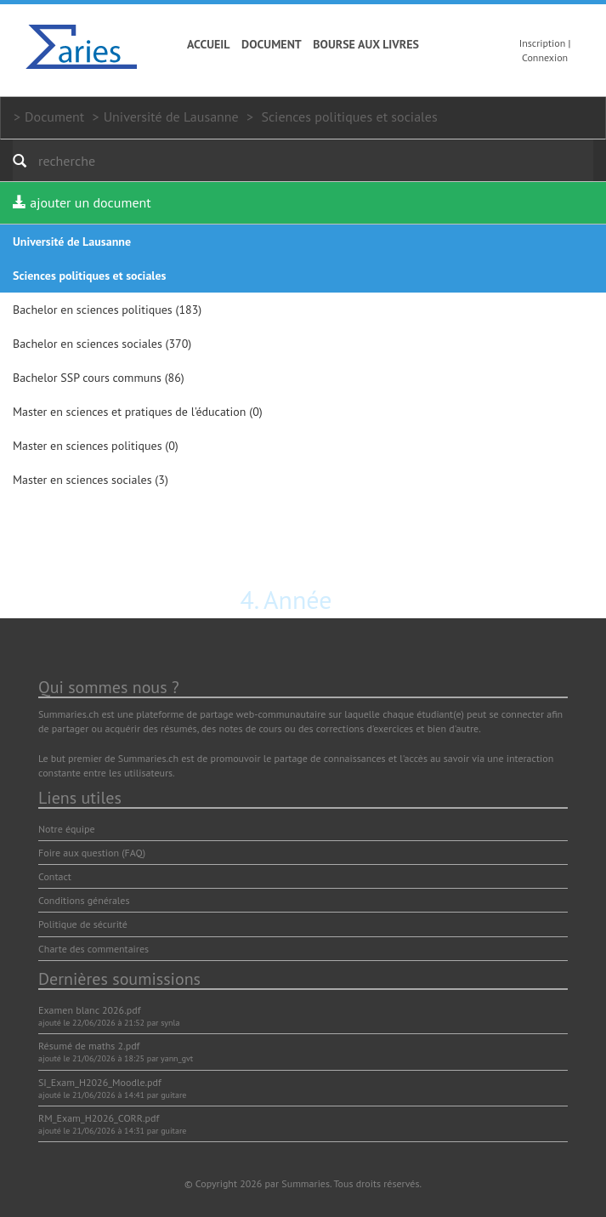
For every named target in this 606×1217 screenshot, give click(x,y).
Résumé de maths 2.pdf (88, 1045)
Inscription (542, 43)
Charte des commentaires (93, 948)
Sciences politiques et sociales (349, 116)
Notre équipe (66, 828)
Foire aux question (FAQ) (91, 852)
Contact (54, 876)
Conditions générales (84, 900)
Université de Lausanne (171, 116)
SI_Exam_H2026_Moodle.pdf (99, 1082)
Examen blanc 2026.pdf (89, 1010)
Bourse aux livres (366, 44)
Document (271, 44)
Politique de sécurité (82, 924)
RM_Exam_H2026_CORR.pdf (98, 1118)
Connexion (545, 57)
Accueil (208, 44)
